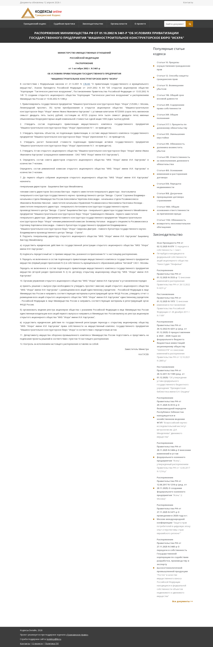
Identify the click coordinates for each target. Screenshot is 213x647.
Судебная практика (64, 23)
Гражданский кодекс (35, 23)
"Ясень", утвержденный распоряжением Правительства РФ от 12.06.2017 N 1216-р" (174, 457)
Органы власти (119, 23)
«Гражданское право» (77, 634)
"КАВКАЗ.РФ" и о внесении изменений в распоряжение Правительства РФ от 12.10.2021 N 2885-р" (173, 341)
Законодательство (93, 23)
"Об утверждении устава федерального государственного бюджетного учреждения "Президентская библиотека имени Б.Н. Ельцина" (173, 379)
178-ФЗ (86, 83)
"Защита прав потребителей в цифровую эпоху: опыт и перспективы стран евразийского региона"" (174, 519)
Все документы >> (182, 601)
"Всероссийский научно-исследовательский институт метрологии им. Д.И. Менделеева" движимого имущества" (172, 417)
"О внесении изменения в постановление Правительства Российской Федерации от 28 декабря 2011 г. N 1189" (173, 305)
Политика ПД (51, 643)
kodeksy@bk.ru (54, 639)
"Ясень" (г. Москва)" (172, 488)
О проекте (140, 23)
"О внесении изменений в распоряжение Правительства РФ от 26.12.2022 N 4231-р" (173, 279)
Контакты (188, 2)
